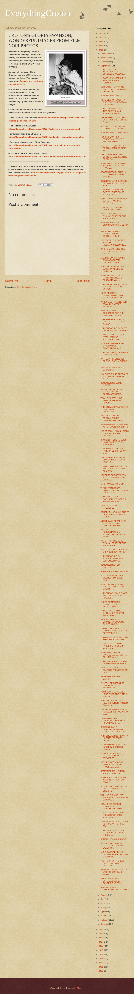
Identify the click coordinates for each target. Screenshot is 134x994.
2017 (101, 942)
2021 (101, 50)
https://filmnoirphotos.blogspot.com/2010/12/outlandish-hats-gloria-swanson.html (46, 137)
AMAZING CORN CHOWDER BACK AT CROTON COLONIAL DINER (113, 260)
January (104, 924)
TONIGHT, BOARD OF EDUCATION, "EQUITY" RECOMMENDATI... (112, 139)
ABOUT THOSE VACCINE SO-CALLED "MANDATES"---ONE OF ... (113, 788)
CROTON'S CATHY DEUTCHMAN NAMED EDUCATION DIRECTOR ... (113, 729)
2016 (101, 946)
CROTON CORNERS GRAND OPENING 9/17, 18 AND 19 (113, 662)
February (105, 920)
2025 (101, 37)
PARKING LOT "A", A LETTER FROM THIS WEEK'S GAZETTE (113, 304)
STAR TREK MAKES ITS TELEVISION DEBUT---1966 (113, 888)
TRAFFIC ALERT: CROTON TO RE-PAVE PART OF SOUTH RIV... (114, 823)
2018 (101, 938)
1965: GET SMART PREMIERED (108, 507)
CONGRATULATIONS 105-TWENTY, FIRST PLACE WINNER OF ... (112, 192)
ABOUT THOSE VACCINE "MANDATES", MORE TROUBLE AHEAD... (111, 764)
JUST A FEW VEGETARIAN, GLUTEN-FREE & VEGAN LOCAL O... (113, 459)
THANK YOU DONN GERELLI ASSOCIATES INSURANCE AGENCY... (113, 468)
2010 (101, 971)
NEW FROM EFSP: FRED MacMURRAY (111, 368)
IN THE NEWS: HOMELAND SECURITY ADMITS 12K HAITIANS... (112, 269)
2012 (101, 963)
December (105, 53)
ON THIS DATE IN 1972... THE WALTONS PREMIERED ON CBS (114, 670)
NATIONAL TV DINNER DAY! (113, 839)
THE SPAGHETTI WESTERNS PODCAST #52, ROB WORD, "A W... (114, 711)
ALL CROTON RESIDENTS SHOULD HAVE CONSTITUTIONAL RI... (112, 345)
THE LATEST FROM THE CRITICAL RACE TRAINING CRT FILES (113, 156)
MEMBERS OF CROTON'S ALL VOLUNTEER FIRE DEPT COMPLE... (114, 477)
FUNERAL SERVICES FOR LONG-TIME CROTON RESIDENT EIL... (112, 685)
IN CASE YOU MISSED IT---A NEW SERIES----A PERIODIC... (113, 80)
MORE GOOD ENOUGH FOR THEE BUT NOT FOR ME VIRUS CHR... (113, 586)
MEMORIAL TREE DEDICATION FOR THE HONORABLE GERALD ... (113, 312)
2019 (101, 933)
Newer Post (12, 280)
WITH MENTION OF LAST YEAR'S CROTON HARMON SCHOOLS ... (114, 797)
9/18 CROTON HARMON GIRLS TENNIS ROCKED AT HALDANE (114, 433)
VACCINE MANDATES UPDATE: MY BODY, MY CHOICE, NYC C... (112, 622)
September (106, 66)
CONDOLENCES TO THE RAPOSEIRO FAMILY (111, 208)
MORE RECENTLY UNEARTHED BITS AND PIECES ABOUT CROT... (112, 295)
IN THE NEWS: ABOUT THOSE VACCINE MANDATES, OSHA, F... (114, 286)
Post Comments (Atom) (27, 287)
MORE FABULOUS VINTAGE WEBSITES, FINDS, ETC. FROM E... (113, 165)
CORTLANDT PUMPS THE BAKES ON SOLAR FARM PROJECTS (113, 89)
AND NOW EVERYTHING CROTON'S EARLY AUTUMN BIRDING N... (114, 854)
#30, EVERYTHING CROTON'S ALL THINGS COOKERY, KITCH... (114, 376)
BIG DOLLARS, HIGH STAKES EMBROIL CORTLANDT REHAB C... (113, 872)
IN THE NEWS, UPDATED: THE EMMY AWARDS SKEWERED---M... (114, 409)
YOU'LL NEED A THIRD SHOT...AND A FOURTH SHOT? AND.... (112, 613)
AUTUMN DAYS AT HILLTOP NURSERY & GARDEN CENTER (113, 746)
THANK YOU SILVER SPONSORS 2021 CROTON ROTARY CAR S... (113, 630)
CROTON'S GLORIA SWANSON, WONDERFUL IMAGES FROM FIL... (113, 499)
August (104, 895)
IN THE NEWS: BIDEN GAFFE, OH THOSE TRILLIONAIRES (114, 329)
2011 (101, 967)
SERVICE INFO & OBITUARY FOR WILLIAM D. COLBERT (113, 127)
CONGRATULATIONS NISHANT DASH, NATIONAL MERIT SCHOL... (114, 514)
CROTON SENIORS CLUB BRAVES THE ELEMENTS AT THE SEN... (114, 832)
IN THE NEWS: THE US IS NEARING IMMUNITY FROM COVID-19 (114, 703)
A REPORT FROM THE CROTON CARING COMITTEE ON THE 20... (112, 418)
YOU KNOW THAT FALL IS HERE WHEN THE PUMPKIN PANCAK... (114, 694)
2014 (101, 954)
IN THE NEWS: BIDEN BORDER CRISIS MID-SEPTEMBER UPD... (111, 558)
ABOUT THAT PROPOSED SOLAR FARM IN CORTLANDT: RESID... (112, 391)
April (103, 911)
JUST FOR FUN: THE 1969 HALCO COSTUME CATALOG (112, 863)
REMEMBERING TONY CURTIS (114, 133)
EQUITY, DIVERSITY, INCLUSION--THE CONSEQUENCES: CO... (112, 71)
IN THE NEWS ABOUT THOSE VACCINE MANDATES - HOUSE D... (113, 595)
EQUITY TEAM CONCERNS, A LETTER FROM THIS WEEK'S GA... (113, 200)
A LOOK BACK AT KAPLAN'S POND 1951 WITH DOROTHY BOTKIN (113, 523)
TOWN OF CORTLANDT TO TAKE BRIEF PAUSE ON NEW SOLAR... (112, 646)
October (104, 62)
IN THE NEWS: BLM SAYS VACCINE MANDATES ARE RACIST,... (113, 321)
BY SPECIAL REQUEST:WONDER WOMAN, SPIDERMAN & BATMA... (112, 533)
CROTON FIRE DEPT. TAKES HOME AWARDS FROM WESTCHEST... (113, 442)
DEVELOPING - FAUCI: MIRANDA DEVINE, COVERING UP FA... (110, 880)
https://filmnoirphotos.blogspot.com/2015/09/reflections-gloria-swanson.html (44, 129)
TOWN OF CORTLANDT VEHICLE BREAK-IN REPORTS (111, 400)
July (103, 899)
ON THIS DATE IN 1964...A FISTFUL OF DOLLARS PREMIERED (112, 755)
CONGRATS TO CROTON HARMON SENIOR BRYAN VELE (113, 451)
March (104, 916)
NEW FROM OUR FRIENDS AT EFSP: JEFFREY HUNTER (114, 551)
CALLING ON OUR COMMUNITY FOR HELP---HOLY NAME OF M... (113, 720)
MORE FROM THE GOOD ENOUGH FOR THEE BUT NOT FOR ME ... (113, 216)
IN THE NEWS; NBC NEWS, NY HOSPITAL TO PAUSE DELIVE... (114, 738)
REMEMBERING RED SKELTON (110, 566)
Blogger (80, 988)
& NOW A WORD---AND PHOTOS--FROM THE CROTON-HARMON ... (111, 233)
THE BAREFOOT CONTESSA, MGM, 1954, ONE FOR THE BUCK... (113, 119)
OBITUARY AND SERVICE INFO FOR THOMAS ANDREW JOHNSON (112, 111)
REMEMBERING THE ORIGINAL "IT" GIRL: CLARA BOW (114, 225)
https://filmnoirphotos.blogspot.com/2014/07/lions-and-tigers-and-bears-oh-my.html (47, 156)
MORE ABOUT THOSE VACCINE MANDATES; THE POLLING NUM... (113, 654)
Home (48, 280)
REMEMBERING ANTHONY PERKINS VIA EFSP (112, 772)
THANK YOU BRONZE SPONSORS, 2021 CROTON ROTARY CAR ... (114, 490)
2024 (101, 41)
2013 (101, 958)
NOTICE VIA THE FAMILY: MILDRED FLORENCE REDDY (111, 577)
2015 (101, 950)
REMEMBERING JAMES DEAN (114, 96)
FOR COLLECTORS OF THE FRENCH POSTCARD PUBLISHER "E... (113, 815)
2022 (101, 46)
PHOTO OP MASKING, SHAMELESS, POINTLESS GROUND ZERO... (113, 604)
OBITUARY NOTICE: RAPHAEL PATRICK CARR (114, 353)
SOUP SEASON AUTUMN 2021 (114, 571)
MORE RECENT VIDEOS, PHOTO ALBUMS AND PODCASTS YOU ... (111, 277)
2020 (101, 929)
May (103, 907)
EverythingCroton (37, 13)
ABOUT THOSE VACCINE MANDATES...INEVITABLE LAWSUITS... (113, 845)
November (105, 57)
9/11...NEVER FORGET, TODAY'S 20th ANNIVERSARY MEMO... (112, 806)
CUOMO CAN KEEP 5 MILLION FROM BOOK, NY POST (114, 638)
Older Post (83, 280)
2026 (101, 33)
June (103, 903)
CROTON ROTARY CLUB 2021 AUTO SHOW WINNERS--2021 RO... (114, 174)
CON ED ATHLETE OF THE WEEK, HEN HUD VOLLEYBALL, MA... (112, 337)
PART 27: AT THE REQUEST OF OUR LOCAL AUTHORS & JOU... (113, 361)
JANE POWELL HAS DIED (112, 484)
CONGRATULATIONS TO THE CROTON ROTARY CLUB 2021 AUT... (113, 183)
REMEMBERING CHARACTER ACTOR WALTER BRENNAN (114, 425)
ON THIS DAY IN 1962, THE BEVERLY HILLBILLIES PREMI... (112, 251)
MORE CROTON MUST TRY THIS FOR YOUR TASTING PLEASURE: (113, 102)
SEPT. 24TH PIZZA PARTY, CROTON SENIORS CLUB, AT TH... (113, 148)
